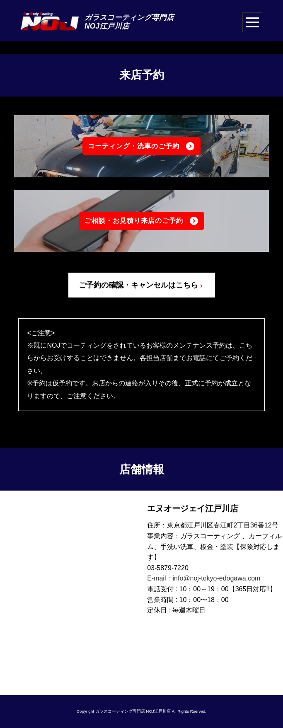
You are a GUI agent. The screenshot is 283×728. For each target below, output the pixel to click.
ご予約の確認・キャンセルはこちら (142, 285)
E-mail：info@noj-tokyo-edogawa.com (203, 578)
